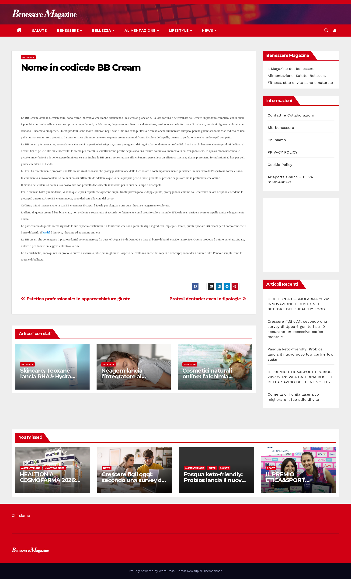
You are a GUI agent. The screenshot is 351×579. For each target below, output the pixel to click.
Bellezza (102, 30)
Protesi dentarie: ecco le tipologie (208, 298)
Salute (39, 30)
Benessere (68, 30)
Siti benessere (281, 127)
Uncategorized (55, 468)
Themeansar (213, 571)
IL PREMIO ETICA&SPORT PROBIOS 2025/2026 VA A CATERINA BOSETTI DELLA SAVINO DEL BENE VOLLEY (301, 377)
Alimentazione (140, 30)
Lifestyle (179, 30)
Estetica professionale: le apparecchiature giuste (75, 298)
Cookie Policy (280, 164)
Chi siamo (277, 140)
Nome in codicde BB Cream (81, 67)
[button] (326, 30)
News (208, 30)
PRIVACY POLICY (282, 152)
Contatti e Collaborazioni (291, 115)
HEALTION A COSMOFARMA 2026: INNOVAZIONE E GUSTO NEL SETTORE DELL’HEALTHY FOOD (298, 304)
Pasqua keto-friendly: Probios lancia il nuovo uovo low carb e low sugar (301, 354)
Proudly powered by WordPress (152, 571)
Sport (271, 468)
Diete (212, 468)
